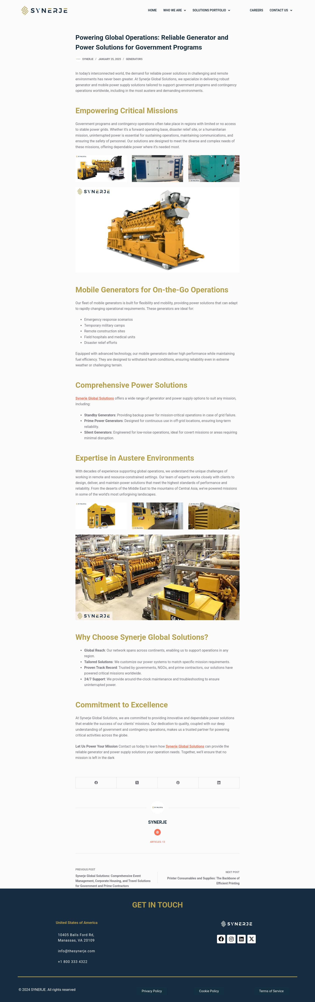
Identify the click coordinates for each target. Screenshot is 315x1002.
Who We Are (174, 10)
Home (152, 10)
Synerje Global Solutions (94, 398)
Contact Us (281, 10)
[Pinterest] (178, 782)
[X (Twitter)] (137, 782)
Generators (134, 59)
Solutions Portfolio (211, 10)
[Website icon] (157, 832)
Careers (256, 10)
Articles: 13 (157, 842)
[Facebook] (96, 782)
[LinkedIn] (219, 782)
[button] (174, 10)
